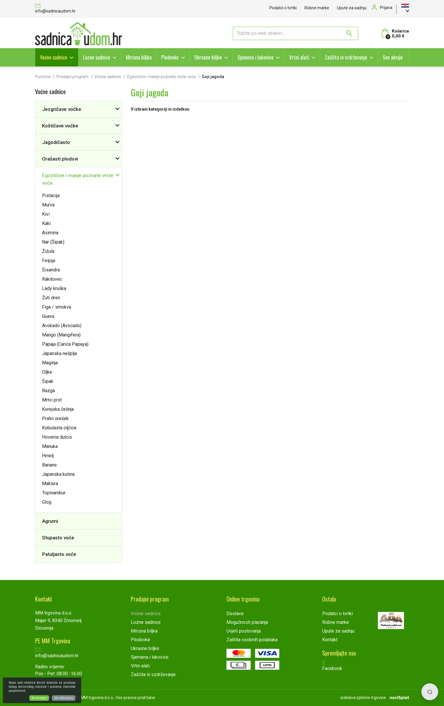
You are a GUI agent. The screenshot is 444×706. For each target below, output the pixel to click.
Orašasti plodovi (60, 159)
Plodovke (170, 57)
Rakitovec (52, 279)
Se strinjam (39, 698)
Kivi (46, 214)
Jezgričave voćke (61, 109)
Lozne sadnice (96, 57)
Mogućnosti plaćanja (247, 622)
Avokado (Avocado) (61, 325)
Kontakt (330, 639)
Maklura (50, 483)
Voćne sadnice (53, 57)
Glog (46, 502)
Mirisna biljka (139, 57)
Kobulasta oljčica (59, 428)
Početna (42, 76)
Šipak (47, 381)
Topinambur (54, 493)
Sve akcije (393, 57)
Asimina (50, 232)
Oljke (47, 372)
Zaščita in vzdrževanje (346, 57)
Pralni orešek (55, 418)
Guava (48, 316)
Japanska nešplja (59, 353)
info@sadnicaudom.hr (55, 8)
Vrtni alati (299, 57)
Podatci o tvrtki (283, 8)
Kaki (46, 223)
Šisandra (51, 270)
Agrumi (50, 521)
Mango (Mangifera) (61, 335)
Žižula (48, 251)
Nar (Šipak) (53, 242)
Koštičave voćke (60, 126)
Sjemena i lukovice (255, 57)
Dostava (234, 613)
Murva (48, 205)
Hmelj (48, 455)
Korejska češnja (58, 409)
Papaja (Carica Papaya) (65, 344)
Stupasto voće (58, 538)
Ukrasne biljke (208, 57)
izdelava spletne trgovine (363, 697)
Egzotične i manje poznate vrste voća (161, 76)
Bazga (48, 390)
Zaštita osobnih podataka (252, 639)
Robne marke (317, 8)
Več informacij (63, 698)
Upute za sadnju (352, 8)
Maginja (50, 362)
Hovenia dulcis (57, 437)
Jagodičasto (56, 142)
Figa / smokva (56, 307)
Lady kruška (54, 288)
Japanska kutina (58, 474)
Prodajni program (72, 76)
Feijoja (48, 260)
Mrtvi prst (52, 400)
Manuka (50, 446)
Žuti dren (51, 297)
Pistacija (50, 195)
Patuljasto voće (59, 554)
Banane (49, 465)
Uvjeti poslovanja (243, 631)
